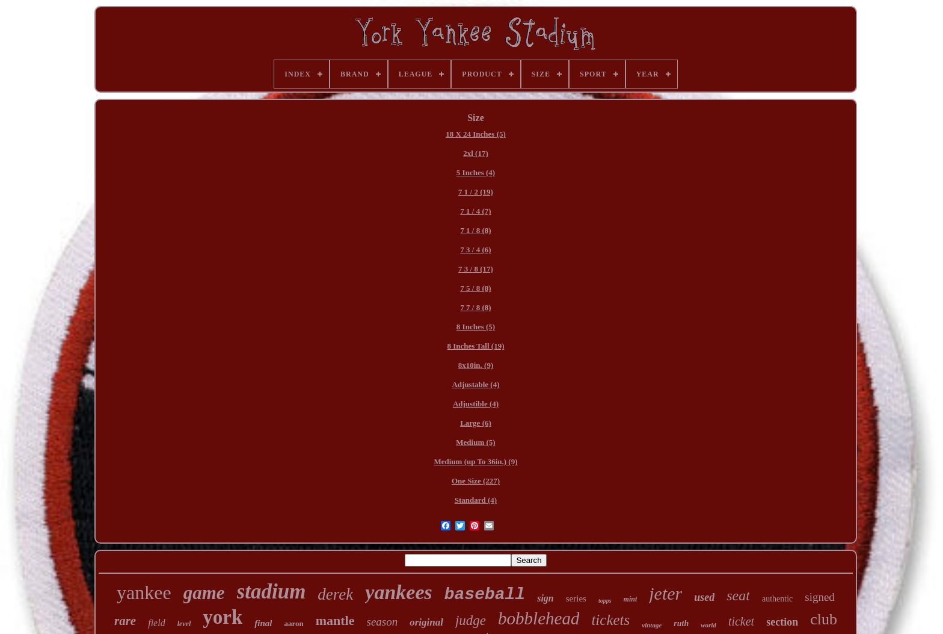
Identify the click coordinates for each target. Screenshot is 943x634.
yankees (398, 592)
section (782, 622)
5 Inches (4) (475, 172)
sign (545, 598)
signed (820, 597)
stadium (271, 591)
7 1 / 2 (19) (475, 191)
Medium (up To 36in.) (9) (475, 461)
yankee (144, 592)
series (576, 598)
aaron (293, 623)
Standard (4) (476, 500)
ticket (741, 621)
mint (630, 599)
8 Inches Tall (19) (475, 345)
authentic (777, 598)
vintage (652, 625)
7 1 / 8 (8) (475, 230)
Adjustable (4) (475, 384)
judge (470, 620)
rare (125, 621)
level (184, 624)
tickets (610, 620)
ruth (681, 623)
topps (605, 600)
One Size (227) (476, 480)
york (222, 617)
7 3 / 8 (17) (475, 268)
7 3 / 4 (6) (475, 249)
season (382, 621)
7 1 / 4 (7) (475, 211)
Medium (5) (475, 442)
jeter (665, 593)
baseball (484, 594)
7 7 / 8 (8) (475, 307)
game (204, 592)
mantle (335, 620)
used (704, 597)
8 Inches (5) (475, 326)
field (156, 623)
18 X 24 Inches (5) (476, 133)
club (823, 619)
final (263, 623)
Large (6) (475, 422)
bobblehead (538, 618)
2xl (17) (475, 153)
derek (335, 594)
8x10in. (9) (476, 365)
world (708, 625)
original (426, 622)
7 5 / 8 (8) (475, 288)
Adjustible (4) (476, 403)
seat (738, 595)
